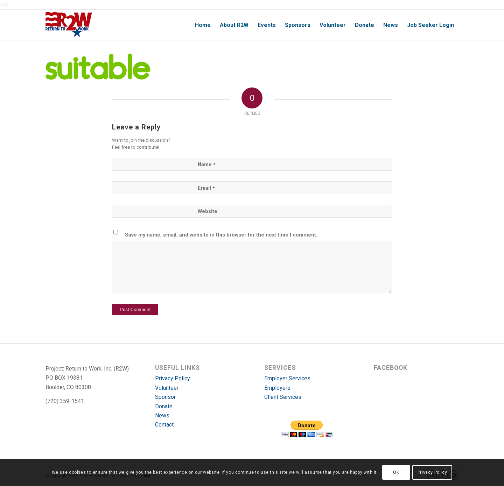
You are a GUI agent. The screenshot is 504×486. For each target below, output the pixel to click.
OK (396, 472)
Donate (164, 406)
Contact (164, 424)
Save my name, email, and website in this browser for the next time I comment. (221, 235)
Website (207, 211)
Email (206, 188)
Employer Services (287, 378)
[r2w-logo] (69, 25)
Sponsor (165, 397)
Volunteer (166, 388)
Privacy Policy (172, 378)
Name (206, 164)
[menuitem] (202, 25)
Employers (277, 388)
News (162, 415)
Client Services (282, 397)
